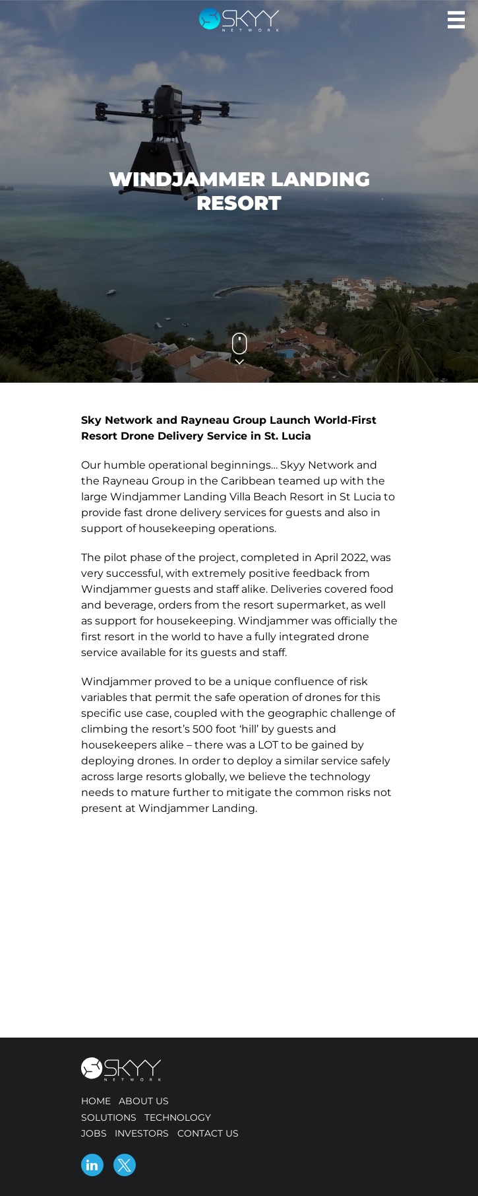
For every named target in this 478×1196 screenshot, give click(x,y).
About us (144, 1101)
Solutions (108, 1117)
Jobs (94, 1133)
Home (96, 1101)
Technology (177, 1117)
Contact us (208, 1133)
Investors (142, 1133)
